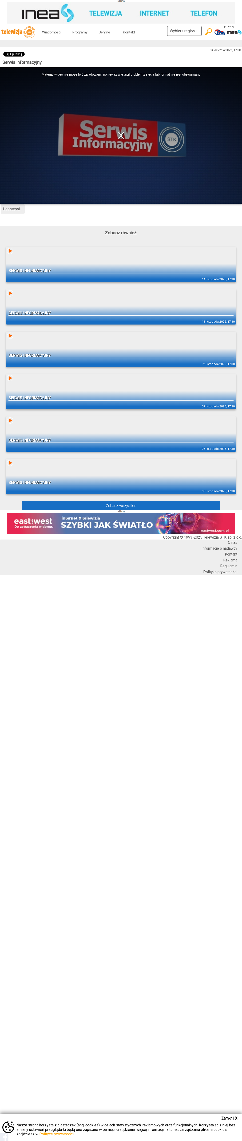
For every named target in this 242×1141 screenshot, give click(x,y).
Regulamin (228, 566)
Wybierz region (184, 31)
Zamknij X (229, 1118)
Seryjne (105, 32)
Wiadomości (51, 32)
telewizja (18, 32)
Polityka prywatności (220, 572)
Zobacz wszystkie (121, 506)
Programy (79, 32)
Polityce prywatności (56, 1134)
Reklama (230, 560)
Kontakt (129, 32)
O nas (232, 542)
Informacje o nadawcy (219, 548)
